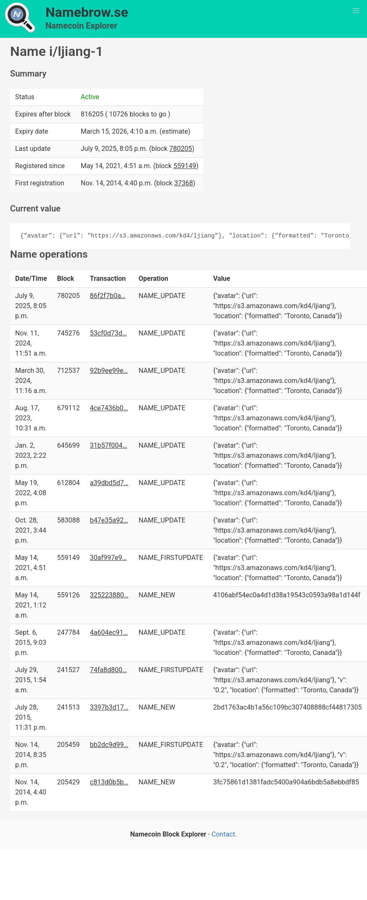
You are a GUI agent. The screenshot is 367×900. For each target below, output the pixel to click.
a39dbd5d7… (109, 483)
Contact (223, 834)
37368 (183, 183)
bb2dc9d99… (109, 745)
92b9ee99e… (109, 371)
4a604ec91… (109, 632)
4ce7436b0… (109, 408)
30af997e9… (108, 558)
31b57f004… (108, 445)
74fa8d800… (108, 670)
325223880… (109, 595)
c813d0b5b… (109, 782)
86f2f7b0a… (107, 296)
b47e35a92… (109, 520)
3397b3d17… (109, 707)
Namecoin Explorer (81, 26)
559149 (184, 166)
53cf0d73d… (108, 333)
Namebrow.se (86, 12)
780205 (180, 149)
